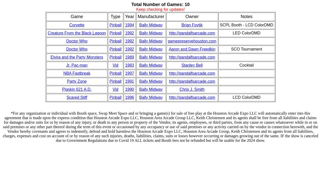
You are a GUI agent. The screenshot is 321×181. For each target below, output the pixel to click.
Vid (115, 65)
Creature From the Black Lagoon (77, 33)
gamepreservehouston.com (192, 41)
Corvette (76, 25)
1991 (129, 81)
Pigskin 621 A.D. (77, 89)
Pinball (115, 25)
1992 (129, 33)
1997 (129, 73)
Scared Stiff (76, 97)
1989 (129, 57)
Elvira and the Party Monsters (76, 57)
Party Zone (77, 81)
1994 (129, 25)
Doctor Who (76, 41)
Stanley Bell (192, 65)
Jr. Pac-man (77, 65)
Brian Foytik (192, 25)
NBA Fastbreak (77, 73)
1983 (129, 65)
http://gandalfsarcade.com (192, 33)
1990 (129, 89)
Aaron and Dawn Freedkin (192, 49)
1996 (129, 97)
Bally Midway (151, 25)
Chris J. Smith (192, 89)
